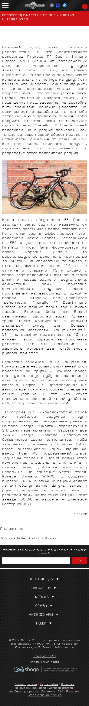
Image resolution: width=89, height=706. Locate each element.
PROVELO (35, 5)
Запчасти (44, 588)
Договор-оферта (61, 688)
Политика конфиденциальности (44, 686)
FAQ (60, 692)
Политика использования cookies (53, 693)
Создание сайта (44, 656)
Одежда (44, 597)
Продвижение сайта (44, 662)
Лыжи (44, 624)
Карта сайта (49, 684)
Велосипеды (44, 579)
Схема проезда (26, 684)
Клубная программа (23, 692)
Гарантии (48, 692)
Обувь (44, 606)
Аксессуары (44, 615)
